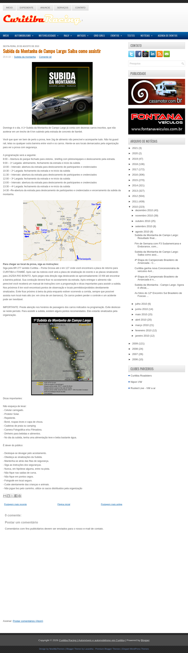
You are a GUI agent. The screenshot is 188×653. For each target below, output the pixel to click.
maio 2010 (141, 314)
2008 (135, 348)
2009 (135, 343)
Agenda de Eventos (167, 35)
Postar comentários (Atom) (28, 621)
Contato (80, 7)
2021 (135, 148)
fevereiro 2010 (143, 330)
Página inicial (63, 504)
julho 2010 (141, 303)
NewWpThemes (57, 649)
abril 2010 (141, 319)
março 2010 (142, 325)
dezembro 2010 (144, 210)
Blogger (145, 640)
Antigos (84, 34)
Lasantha (89, 649)
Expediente (26, 7)
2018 (135, 164)
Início (9, 7)
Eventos (117, 34)
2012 (135, 196)
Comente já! (45, 57)
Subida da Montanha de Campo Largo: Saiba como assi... (156, 253)
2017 (135, 169)
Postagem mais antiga (111, 504)
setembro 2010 (144, 226)
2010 (135, 206)
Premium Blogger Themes (107, 649)
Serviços (62, 7)
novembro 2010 (144, 215)
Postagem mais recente (15, 504)
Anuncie (45, 7)
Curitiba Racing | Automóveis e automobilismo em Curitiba (92, 640)
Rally (69, 34)
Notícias (148, 34)
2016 (135, 174)
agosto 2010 (142, 231)
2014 (135, 185)
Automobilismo (25, 34)
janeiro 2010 (142, 335)
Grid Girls (99, 35)
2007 (135, 354)
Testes (131, 35)
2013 (135, 190)
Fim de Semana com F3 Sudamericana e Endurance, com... (158, 245)
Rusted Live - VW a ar (143, 388)
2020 (135, 153)
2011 (135, 201)
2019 (135, 158)
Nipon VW (136, 381)
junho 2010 (142, 309)
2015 (135, 180)
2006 (135, 359)
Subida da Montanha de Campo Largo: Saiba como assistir (52, 51)
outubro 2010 (143, 221)
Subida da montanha (25, 57)
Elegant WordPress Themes (135, 649)
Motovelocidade (50, 34)
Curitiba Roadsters (141, 375)
